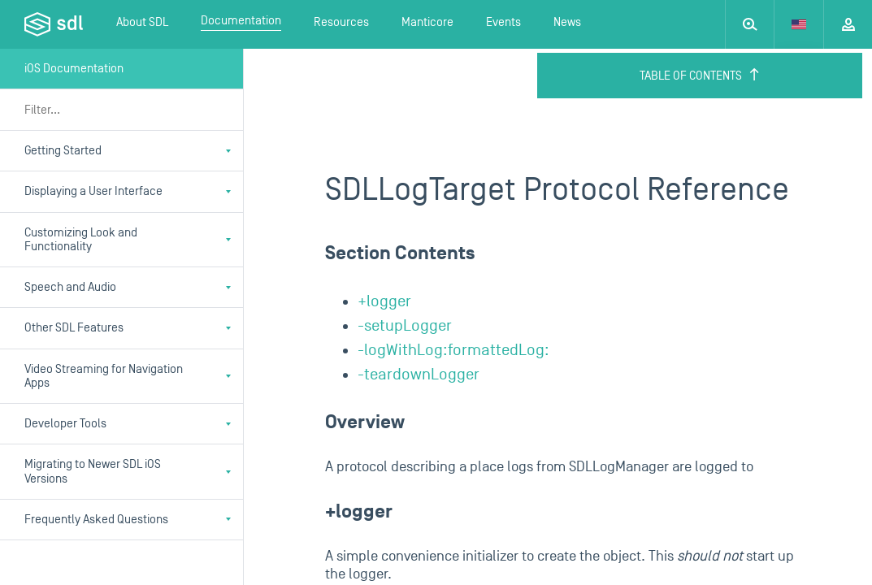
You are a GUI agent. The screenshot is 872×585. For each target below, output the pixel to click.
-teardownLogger (418, 375)
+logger (384, 301)
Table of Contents (700, 75)
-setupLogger (405, 326)
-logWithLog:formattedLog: (453, 350)
